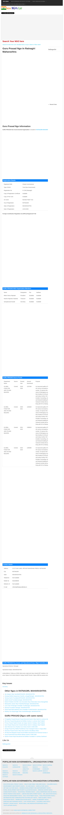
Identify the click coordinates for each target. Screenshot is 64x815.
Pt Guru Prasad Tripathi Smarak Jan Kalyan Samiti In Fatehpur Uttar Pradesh (25, 723)
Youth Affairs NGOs (10, 805)
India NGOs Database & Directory (24, 810)
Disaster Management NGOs (13, 795)
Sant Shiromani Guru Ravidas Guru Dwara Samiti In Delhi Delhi (21, 726)
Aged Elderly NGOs (44, 797)
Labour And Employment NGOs (31, 793)
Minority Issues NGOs (11, 803)
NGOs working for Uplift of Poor (20, 1)
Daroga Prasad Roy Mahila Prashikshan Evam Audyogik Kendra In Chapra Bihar (25, 728)
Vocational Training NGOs (26, 792)
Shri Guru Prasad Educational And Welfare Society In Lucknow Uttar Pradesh (25, 721)
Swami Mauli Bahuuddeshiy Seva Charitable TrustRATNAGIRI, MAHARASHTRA (25, 709)
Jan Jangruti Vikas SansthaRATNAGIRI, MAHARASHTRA (20, 694)
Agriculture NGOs (42, 786)
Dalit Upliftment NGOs (30, 795)
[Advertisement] (32, 26)
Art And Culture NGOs (11, 788)
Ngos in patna (37, 765)
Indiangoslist (6, 744)
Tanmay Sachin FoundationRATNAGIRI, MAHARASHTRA (20, 698)
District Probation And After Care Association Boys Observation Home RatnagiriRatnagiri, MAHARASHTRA (32, 702)
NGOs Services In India (38, 1)
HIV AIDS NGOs (30, 786)
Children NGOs (52, 784)
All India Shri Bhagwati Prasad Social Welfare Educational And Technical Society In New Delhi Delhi (30, 732)
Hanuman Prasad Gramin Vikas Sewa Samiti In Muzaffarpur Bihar (22, 730)
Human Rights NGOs (10, 792)
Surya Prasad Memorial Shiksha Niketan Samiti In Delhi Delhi (20, 734)
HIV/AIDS (5, 686)
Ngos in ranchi (17, 774)
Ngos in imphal (47, 765)
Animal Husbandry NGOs (40, 799)
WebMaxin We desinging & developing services (37, 813)
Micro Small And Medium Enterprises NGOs (33, 803)
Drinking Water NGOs (45, 790)
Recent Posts (53, 104)
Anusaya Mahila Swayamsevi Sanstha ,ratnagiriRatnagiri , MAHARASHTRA (24, 696)
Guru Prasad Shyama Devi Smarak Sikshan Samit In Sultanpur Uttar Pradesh (25, 725)
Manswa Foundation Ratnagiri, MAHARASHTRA (17, 707)
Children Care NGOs (43, 801)
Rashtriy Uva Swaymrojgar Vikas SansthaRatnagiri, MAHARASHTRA (23, 711)
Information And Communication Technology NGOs (20, 797)
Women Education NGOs (23, 799)
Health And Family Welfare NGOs (34, 784)
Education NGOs (9, 799)
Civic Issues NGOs (29, 801)
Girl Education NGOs (49, 793)
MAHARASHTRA (47, 129)
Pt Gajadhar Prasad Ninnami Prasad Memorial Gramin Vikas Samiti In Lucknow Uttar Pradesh (29, 719)
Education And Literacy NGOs (13, 784)
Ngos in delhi (27, 765)
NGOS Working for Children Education (13, 4)
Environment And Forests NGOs (14, 786)
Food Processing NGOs (47, 795)
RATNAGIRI (39, 129)
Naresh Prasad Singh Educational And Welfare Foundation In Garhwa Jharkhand (26, 736)
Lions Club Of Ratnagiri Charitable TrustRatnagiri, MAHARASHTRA (22, 705)
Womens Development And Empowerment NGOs (34, 788)
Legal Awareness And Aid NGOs (46, 792)
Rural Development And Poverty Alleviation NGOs (20, 790)
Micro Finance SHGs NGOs (12, 793)
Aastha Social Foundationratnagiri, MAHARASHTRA (18, 700)
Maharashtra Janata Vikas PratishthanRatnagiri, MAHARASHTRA (22, 703)
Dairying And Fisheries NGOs (13, 801)
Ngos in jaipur (37, 771)
